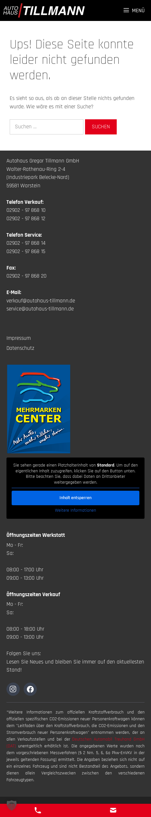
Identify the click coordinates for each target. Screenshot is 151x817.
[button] (11, 805)
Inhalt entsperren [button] (75, 498)
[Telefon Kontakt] (38, 810)
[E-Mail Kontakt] (113, 810)
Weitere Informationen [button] (75, 510)
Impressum (18, 338)
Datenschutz (20, 348)
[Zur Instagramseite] (13, 689)
